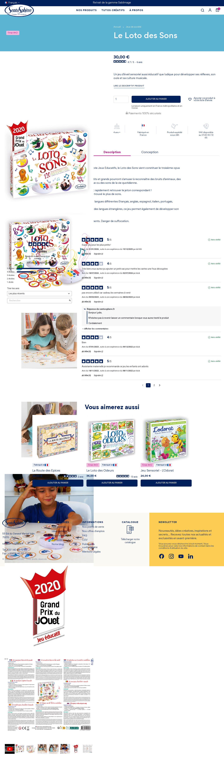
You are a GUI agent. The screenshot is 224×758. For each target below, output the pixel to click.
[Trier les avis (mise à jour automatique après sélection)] (39, 293)
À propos (57, 541)
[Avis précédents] (142, 385)
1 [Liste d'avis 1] (148, 385)
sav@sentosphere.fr (12, 545)
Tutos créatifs (59, 537)
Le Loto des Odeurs (100, 471)
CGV (85, 541)
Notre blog (58, 545)
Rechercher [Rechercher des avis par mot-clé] (38, 300)
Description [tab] (112, 152)
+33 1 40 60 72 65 (17, 551)
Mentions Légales (91, 553)
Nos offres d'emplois (93, 532)
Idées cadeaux (59, 532)
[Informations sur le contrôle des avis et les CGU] (53, 255)
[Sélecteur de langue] (12, 3)
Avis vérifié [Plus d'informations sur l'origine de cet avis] (215, 240)
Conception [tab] (149, 152)
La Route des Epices (46, 471)
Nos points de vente (93, 528)
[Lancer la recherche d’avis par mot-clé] (70, 300)
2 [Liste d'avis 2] (154, 385)
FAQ (84, 537)
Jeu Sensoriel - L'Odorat (157, 471)
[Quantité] (121, 99)
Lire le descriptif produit (129, 86)
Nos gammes (59, 528)
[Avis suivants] (159, 385)
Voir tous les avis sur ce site (39, 262)
